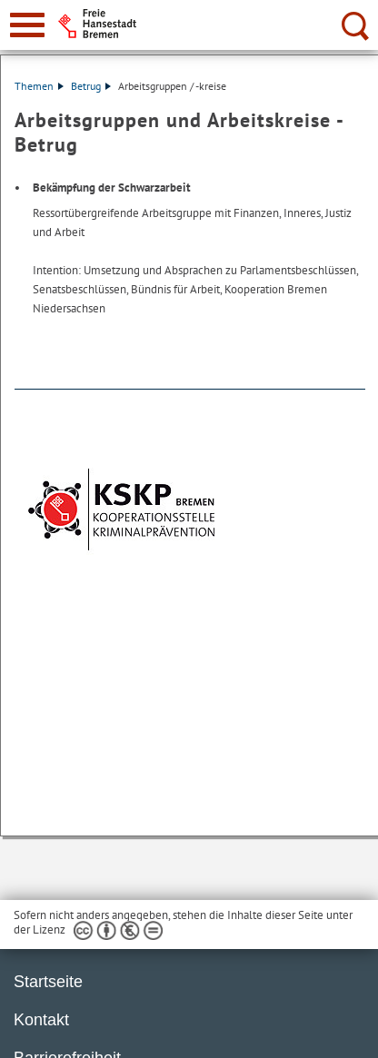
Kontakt (41, 1020)
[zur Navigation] (27, 25)
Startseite (48, 982)
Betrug (91, 86)
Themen (39, 86)
